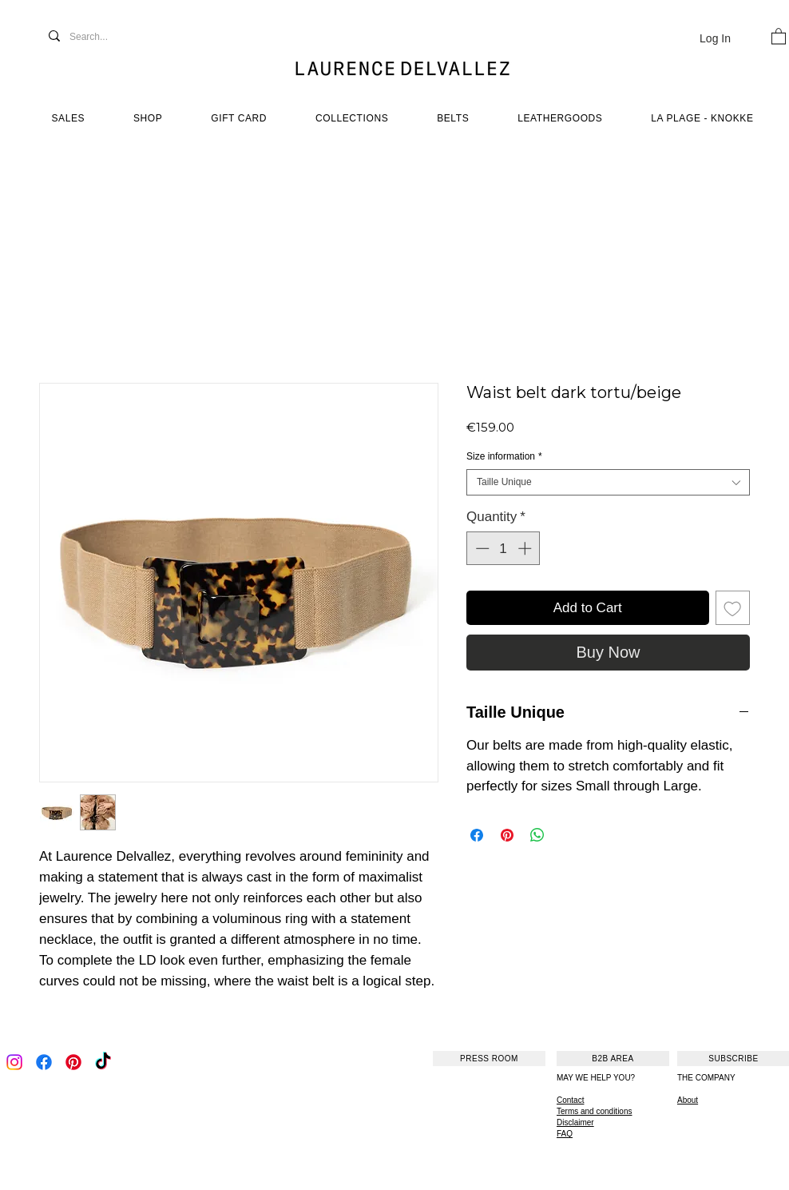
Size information (504, 456)
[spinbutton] (503, 548)
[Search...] (105, 37)
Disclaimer (575, 1122)
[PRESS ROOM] (489, 1058)
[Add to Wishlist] (733, 608)
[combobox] (608, 482)
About (687, 1100)
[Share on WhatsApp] (537, 835)
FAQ (565, 1133)
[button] (778, 35)
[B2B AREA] (613, 1058)
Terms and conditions (594, 1111)
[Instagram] (14, 1062)
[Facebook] (44, 1062)
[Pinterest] (73, 1062)
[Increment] (526, 548)
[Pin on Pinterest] (507, 835)
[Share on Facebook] (476, 835)
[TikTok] (103, 1062)
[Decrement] (481, 548)
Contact (570, 1100)
